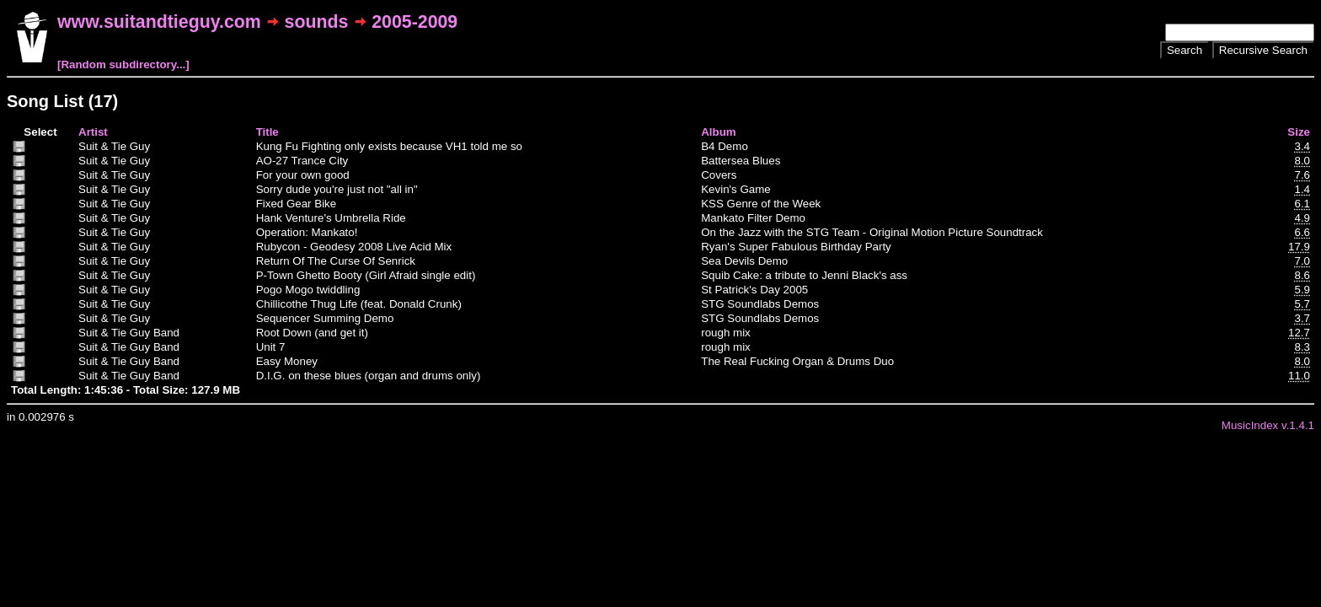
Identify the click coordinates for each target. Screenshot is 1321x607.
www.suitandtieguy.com (159, 22)
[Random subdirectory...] (123, 64)
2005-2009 (414, 22)
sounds (317, 22)
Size (1298, 132)
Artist (93, 132)
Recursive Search (1263, 50)
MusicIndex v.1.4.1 (1268, 425)
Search (1184, 50)
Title (267, 132)
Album (718, 132)
